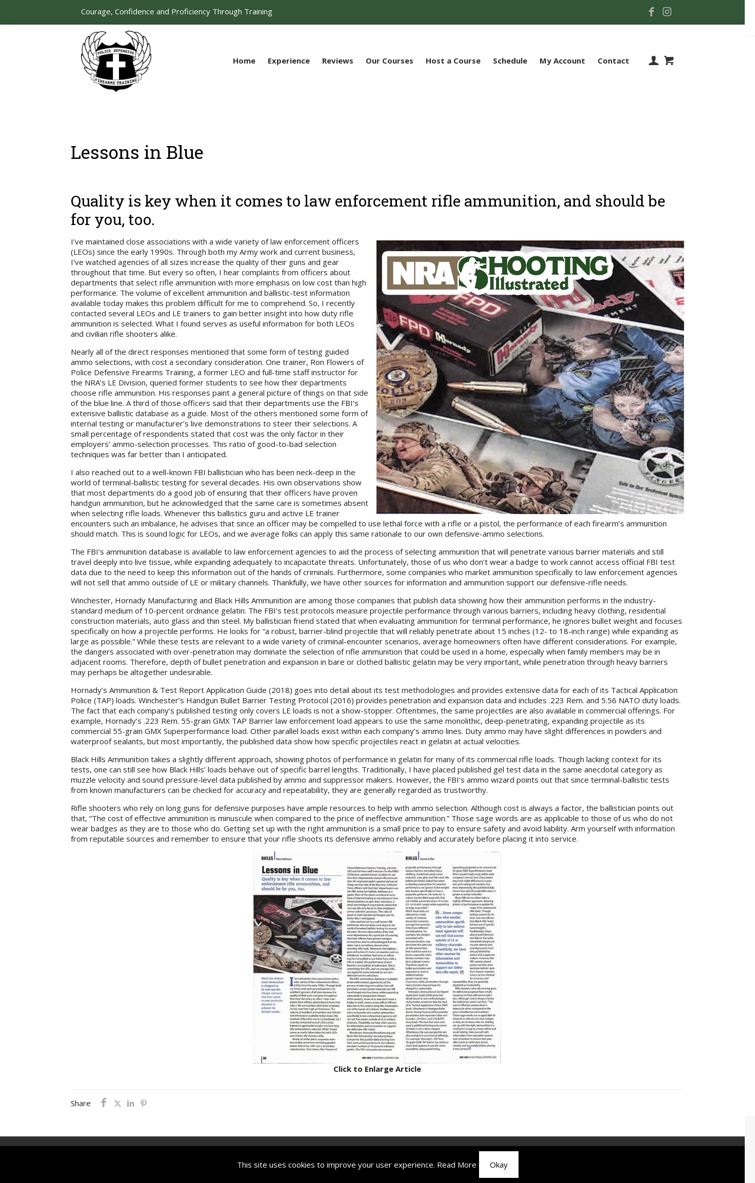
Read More (456, 1164)
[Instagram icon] (667, 12)
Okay (499, 1164)
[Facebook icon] (651, 12)
